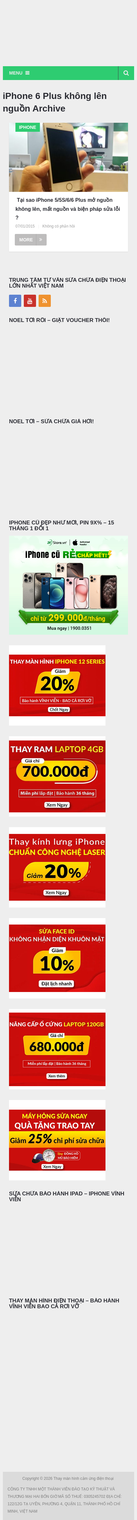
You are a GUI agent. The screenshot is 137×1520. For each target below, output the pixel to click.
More (30, 239)
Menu (16, 73)
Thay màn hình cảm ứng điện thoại (83, 1478)
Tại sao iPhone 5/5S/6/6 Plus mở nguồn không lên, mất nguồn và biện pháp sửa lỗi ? (67, 208)
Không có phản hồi (58, 226)
